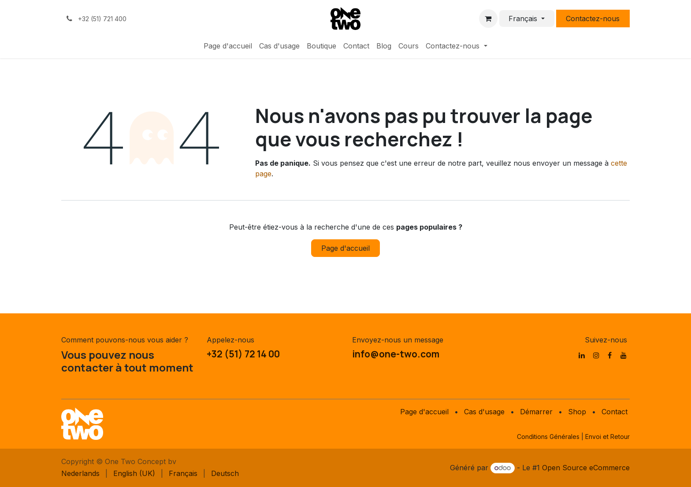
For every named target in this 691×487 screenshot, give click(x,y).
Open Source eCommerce (586, 467)
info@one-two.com (395, 354)
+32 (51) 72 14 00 (243, 354)
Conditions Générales (548, 436)
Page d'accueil (345, 248)
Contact (615, 411)
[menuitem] (228, 46)
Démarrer (536, 411)
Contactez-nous (593, 18)
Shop (577, 411)
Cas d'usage (484, 411)
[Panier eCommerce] (488, 18)
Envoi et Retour (607, 436)
